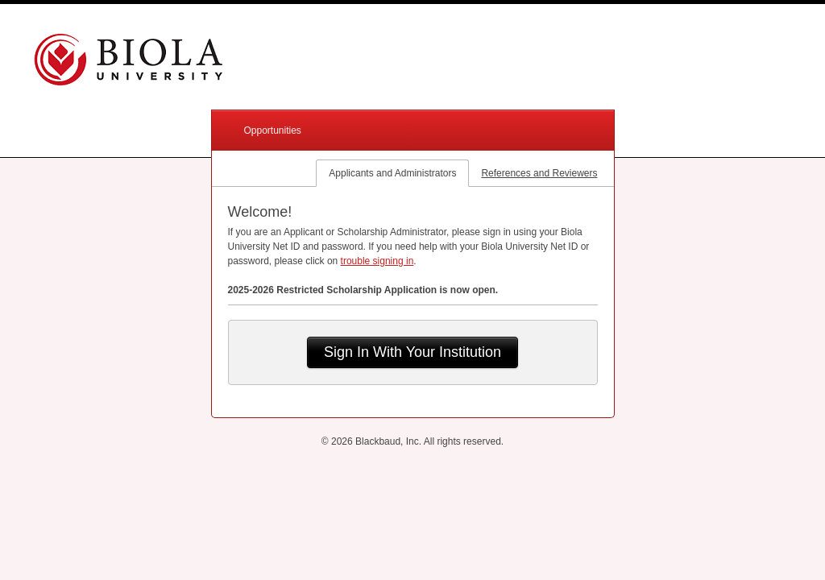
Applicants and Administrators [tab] (392, 173)
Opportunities (272, 130)
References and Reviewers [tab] (539, 173)
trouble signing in (377, 261)
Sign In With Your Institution (412, 352)
